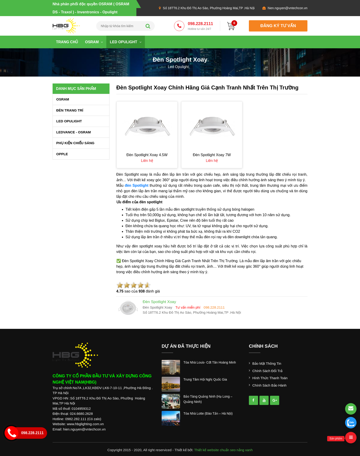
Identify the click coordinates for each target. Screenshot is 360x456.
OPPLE (62, 154)
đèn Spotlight (136, 185)
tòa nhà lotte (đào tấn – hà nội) (208, 413)
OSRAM (94, 42)
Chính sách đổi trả (267, 371)
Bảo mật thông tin (266, 363)
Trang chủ (67, 42)
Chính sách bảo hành (269, 385)
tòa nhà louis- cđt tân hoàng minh (209, 362)
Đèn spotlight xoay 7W (212, 155)
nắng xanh (245, 450)
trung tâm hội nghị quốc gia (205, 379)
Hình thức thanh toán (269, 378)
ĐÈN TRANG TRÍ (69, 110)
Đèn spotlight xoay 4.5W (147, 155)
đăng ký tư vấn (278, 25)
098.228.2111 (200, 26)
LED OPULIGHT (125, 42)
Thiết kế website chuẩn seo (215, 450)
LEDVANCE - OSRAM (73, 132)
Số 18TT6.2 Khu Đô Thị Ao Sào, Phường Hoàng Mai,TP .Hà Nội (208, 8)
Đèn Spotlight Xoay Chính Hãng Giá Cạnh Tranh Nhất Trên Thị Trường (207, 87)
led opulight (178, 67)
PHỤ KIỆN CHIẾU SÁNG (75, 143)
